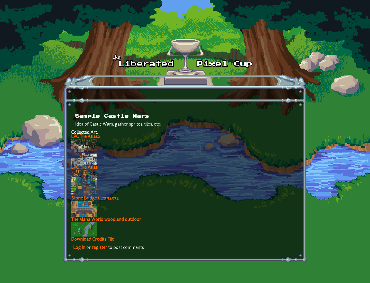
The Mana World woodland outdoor (106, 220)
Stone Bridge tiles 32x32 (95, 198)
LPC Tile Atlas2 (85, 137)
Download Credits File (92, 240)
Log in (79, 248)
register (99, 248)
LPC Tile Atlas (84, 168)
